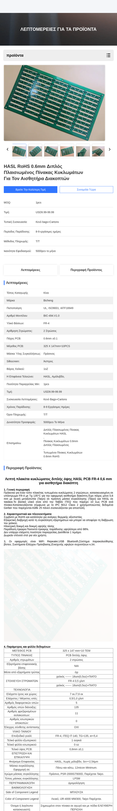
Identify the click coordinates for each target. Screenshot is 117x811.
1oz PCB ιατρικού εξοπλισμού (36, 794)
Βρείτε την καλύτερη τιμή (31, 189)
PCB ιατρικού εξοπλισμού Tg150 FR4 (29, 799)
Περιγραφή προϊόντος (86, 270)
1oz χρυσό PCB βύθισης (75, 794)
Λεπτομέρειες (30, 270)
